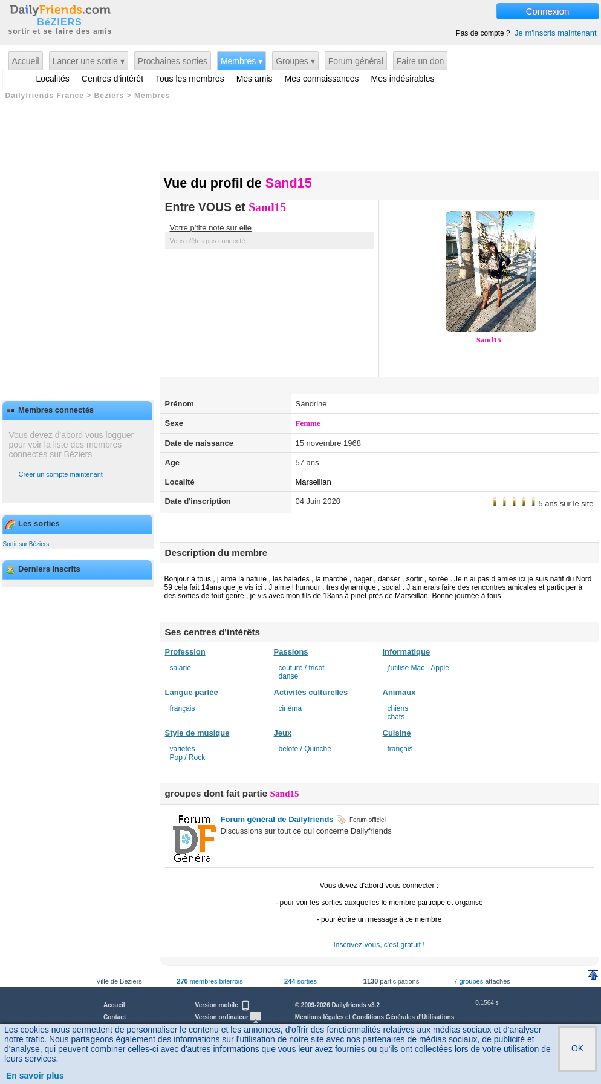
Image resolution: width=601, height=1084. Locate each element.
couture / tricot (302, 668)
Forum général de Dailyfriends (277, 819)
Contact (114, 1017)
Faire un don (420, 61)
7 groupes (468, 981)
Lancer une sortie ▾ (89, 61)
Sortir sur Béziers (26, 544)
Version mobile (223, 1005)
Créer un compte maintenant (61, 474)
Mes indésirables (403, 78)
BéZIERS (59, 22)
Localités (53, 78)
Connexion (548, 11)
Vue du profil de (238, 183)
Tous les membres (189, 78)
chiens (398, 708)
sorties (300, 981)
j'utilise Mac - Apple (418, 668)
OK (577, 1048)
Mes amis (254, 78)
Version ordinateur (228, 1017)
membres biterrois (209, 981)
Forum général (355, 61)
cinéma (290, 708)
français (182, 708)
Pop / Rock (188, 757)
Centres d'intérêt (112, 78)
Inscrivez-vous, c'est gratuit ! (378, 945)
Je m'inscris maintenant (555, 33)
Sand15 (488, 339)
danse (289, 676)
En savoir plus (35, 1075)
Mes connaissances (322, 78)
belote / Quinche (305, 749)
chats (396, 717)
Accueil (25, 61)
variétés (182, 749)
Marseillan (313, 481)
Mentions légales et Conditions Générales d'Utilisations (375, 1017)
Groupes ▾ (295, 61)
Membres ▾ (241, 61)
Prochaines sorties (172, 61)
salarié (180, 668)
